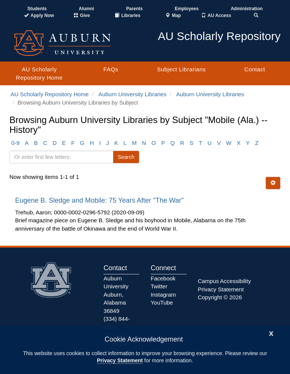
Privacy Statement (120, 360)
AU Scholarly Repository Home (39, 73)
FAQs (111, 69)
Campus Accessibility (224, 281)
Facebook (163, 278)
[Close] (271, 333)
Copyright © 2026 (220, 297)
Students (36, 8)
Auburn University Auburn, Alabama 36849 (115, 294)
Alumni (86, 8)
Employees (187, 8)
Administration (247, 8)
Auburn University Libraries (133, 94)
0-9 (15, 143)
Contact (254, 69)
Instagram (163, 294)
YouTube (162, 302)
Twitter (159, 286)
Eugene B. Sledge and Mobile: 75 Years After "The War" (100, 200)
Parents (134, 8)
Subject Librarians (181, 69)
